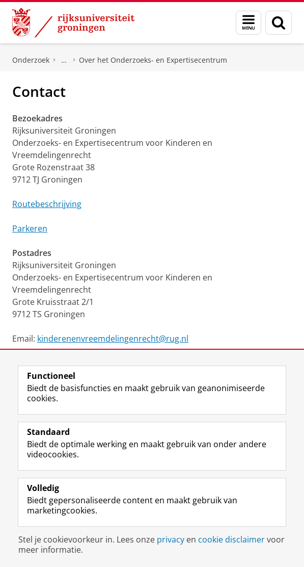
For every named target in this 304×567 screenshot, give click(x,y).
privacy (170, 539)
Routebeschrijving (46, 204)
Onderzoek (30, 60)
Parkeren (29, 228)
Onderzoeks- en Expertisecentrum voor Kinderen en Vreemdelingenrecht (64, 60)
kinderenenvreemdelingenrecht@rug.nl (112, 338)
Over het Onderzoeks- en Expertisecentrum (153, 60)
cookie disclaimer (231, 539)
